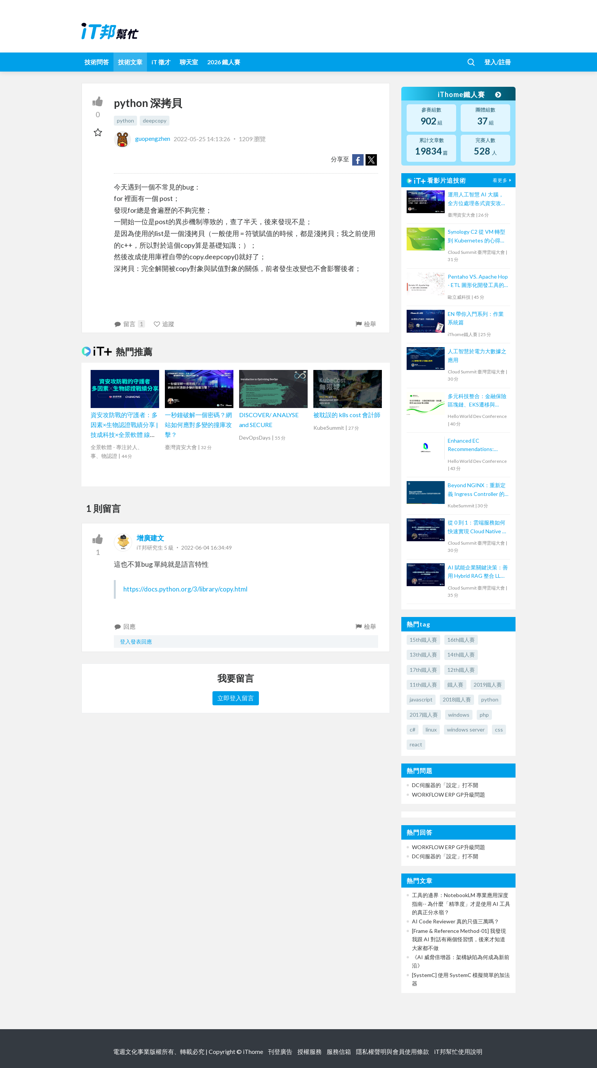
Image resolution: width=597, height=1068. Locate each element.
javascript (421, 699)
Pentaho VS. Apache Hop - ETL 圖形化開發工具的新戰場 (478, 281)
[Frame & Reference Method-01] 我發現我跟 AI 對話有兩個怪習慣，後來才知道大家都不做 (459, 939)
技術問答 (97, 61)
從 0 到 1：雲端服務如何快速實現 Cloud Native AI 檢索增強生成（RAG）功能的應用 (478, 527)
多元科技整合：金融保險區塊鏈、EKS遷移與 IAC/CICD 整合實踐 (477, 401)
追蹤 (164, 323)
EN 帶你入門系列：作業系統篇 (476, 318)
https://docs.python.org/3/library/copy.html (185, 589)
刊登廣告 (280, 1051)
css (499, 729)
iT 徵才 (161, 61)
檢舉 (365, 323)
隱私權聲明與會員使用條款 (392, 1051)
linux (431, 729)
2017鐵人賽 (424, 714)
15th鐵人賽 (423, 639)
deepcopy (154, 120)
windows (458, 714)
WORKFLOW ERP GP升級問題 (448, 794)
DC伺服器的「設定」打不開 (445, 785)
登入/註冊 (497, 61)
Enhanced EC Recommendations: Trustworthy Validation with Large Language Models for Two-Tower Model (475, 445)
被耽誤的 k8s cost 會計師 (346, 414)
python (125, 120)
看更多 (503, 180)
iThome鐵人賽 (469, 94)
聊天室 (189, 61)
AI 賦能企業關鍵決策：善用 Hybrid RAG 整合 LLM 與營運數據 (478, 572)
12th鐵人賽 (461, 669)
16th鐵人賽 (461, 639)
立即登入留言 (235, 697)
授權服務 (309, 1051)
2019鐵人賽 (488, 684)
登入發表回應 (136, 641)
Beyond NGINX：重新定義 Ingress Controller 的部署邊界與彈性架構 (477, 490)
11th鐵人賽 (423, 684)
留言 (129, 324)
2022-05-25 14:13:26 (202, 138)
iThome (253, 1051)
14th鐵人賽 (461, 654)
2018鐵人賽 (457, 699)
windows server (466, 729)
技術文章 (130, 61)
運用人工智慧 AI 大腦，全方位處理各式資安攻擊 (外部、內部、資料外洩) (477, 199)
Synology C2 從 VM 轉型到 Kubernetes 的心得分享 (477, 236)
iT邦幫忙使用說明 (458, 1051)
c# (412, 729)
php (484, 714)
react (416, 744)
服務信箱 (339, 1051)
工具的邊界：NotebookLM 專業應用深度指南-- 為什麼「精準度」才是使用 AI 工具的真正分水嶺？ (461, 903)
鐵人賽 (455, 684)
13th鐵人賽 (423, 654)
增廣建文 (150, 538)
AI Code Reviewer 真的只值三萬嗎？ (455, 921)
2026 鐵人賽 (223, 61)
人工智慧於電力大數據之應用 (477, 355)
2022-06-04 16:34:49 (206, 547)
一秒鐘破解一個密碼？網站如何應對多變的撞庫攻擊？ (198, 424)
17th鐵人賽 (423, 669)
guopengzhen (142, 138)
